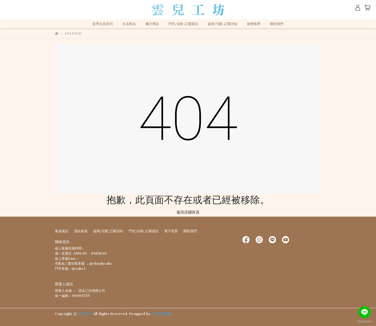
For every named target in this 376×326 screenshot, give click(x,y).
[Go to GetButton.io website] (364, 321)
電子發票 (171, 231)
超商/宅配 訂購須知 (222, 24)
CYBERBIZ (161, 314)
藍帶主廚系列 (103, 24)
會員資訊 (61, 231)
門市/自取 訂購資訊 (183, 24)
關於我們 (276, 24)
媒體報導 (253, 24)
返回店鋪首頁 (188, 212)
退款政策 (81, 231)
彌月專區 (152, 24)
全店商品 (129, 24)
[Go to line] (364, 312)
